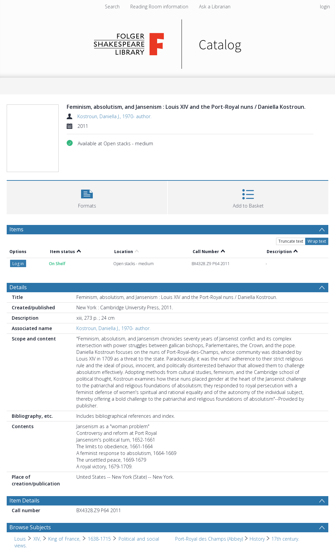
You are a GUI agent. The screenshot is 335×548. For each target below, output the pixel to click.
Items (16, 229)
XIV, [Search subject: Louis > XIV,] (37, 539)
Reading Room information (159, 6)
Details (18, 287)
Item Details (24, 500)
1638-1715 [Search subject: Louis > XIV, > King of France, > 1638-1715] (99, 539)
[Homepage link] (168, 42)
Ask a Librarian (214, 6)
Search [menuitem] (112, 6)
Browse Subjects (30, 527)
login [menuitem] (325, 6)
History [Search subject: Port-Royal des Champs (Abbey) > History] (257, 539)
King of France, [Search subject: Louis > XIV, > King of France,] (64, 539)
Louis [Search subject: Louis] (20, 539)
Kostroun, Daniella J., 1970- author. (114, 116)
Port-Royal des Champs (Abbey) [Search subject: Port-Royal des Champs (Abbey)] (209, 539)
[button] (87, 197)
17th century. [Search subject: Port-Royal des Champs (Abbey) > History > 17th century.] (285, 539)
